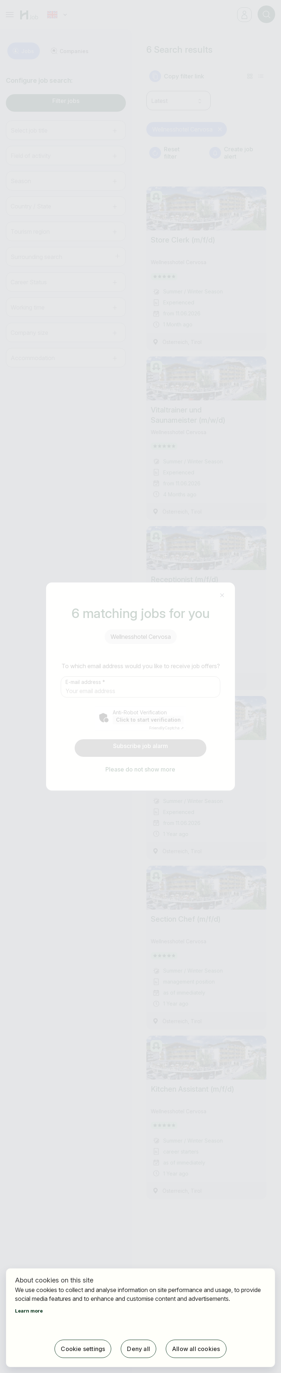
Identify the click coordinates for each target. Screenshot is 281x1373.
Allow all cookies (196, 1348)
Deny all (138, 1348)
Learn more (29, 1311)
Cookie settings (83, 1348)
